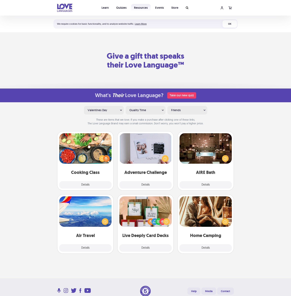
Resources (141, 8)
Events (159, 8)
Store (174, 8)
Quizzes (121, 8)
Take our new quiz (182, 95)
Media (208, 291)
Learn (105, 8)
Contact (225, 291)
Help (194, 291)
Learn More (141, 23)
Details (85, 184)
